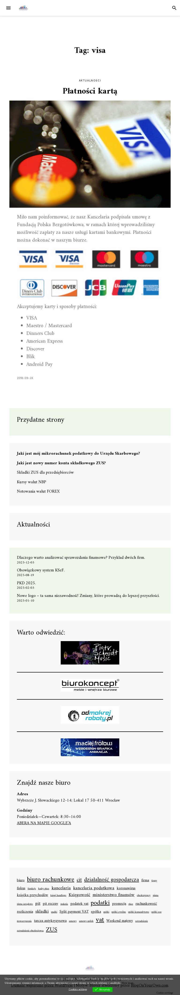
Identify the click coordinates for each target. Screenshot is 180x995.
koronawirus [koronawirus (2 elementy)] (126, 888)
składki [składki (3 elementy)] (42, 911)
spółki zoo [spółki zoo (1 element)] (156, 912)
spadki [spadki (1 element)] (54, 912)
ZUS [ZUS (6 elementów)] (51, 930)
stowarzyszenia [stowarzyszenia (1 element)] (24, 921)
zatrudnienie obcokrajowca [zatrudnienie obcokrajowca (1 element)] (30, 931)
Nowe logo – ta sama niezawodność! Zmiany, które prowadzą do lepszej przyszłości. (88, 595)
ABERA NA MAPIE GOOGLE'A (44, 823)
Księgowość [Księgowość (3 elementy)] (79, 895)
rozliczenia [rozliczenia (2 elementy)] (25, 912)
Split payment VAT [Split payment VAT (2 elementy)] (74, 912)
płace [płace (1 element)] (130, 904)
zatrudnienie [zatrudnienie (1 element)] (141, 921)
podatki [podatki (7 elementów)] (100, 903)
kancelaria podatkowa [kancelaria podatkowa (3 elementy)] (93, 888)
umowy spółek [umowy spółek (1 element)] (86, 921)
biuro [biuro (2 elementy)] (21, 880)
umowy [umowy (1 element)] (73, 921)
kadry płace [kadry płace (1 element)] (43, 889)
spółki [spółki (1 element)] (106, 912)
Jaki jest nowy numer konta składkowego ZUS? (61, 463)
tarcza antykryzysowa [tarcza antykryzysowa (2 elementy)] (50, 921)
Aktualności (90, 80)
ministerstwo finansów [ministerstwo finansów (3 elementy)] (114, 895)
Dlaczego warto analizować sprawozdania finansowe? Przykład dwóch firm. (81, 557)
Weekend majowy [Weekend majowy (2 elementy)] (119, 921)
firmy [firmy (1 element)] (154, 881)
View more (128, 983)
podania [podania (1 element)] (64, 904)
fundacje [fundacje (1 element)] (32, 889)
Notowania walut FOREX (38, 491)
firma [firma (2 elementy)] (145, 880)
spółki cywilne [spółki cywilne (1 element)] (119, 912)
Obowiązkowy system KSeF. (42, 570)
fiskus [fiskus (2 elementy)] (21, 888)
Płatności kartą (90, 91)
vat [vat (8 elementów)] (100, 920)
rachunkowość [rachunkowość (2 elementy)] (146, 904)
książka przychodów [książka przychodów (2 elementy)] (32, 895)
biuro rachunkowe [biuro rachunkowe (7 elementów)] (50, 880)
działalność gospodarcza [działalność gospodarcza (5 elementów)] (111, 880)
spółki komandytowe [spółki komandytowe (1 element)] (138, 912)
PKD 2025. (26, 583)
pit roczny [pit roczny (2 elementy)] (50, 904)
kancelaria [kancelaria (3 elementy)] (61, 888)
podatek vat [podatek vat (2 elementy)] (79, 904)
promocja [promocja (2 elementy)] (119, 904)
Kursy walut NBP (31, 482)
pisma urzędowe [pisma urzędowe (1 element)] (25, 904)
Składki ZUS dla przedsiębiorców (45, 472)
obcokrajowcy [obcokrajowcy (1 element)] (143, 895)
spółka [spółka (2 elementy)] (96, 912)
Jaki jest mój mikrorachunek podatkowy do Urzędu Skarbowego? (78, 453)
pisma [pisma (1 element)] (155, 895)
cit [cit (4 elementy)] (79, 880)
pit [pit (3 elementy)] (37, 903)
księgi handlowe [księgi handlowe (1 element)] (58, 895)
